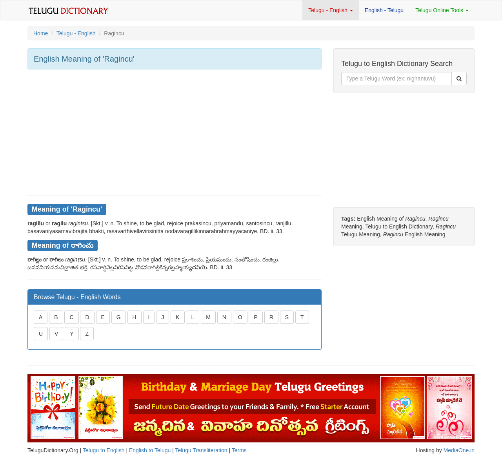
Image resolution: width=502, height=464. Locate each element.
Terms (239, 450)
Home (40, 33)
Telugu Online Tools (442, 10)
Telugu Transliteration (201, 450)
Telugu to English (104, 450)
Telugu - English (330, 10)
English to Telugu (150, 450)
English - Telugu (384, 10)
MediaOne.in (459, 450)
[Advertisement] (174, 132)
